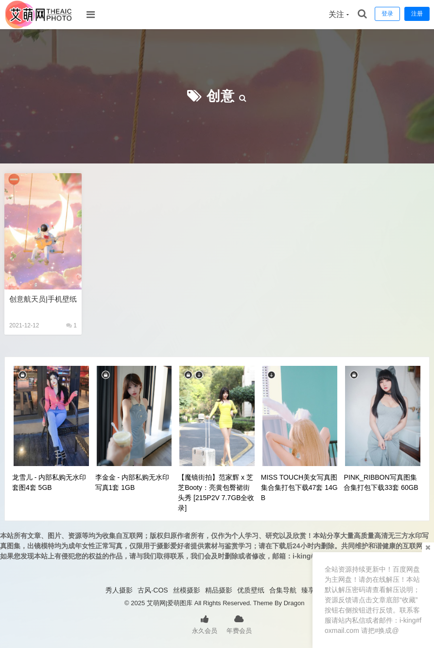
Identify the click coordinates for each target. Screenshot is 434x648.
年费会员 (239, 623)
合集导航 (282, 590)
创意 (221, 96)
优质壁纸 (250, 590)
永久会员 (204, 623)
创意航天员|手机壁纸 (43, 299)
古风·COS (153, 590)
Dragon (294, 603)
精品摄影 (218, 590)
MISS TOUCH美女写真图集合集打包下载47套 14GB (299, 487)
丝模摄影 (186, 590)
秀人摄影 (119, 590)
